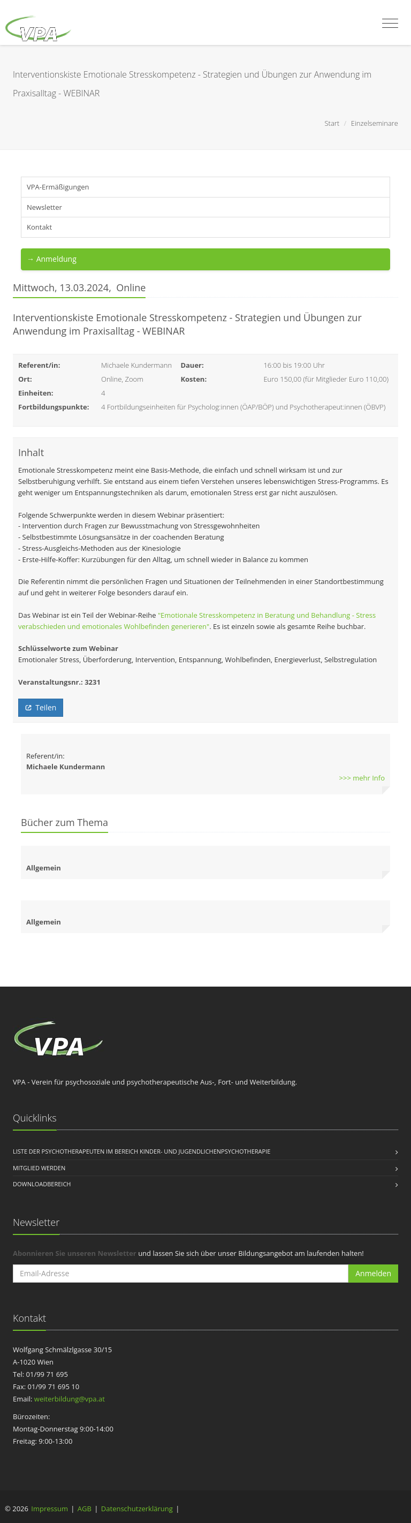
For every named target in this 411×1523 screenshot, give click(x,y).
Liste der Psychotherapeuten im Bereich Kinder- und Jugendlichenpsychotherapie (141, 1151)
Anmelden (373, 1273)
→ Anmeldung (52, 259)
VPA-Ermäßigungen (58, 187)
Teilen (40, 707)
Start (331, 123)
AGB (85, 1508)
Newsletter (44, 207)
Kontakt (39, 227)
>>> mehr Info (362, 778)
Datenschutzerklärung (137, 1508)
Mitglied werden (39, 1168)
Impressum (49, 1508)
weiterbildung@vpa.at (69, 1399)
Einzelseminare (374, 123)
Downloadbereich (42, 1184)
